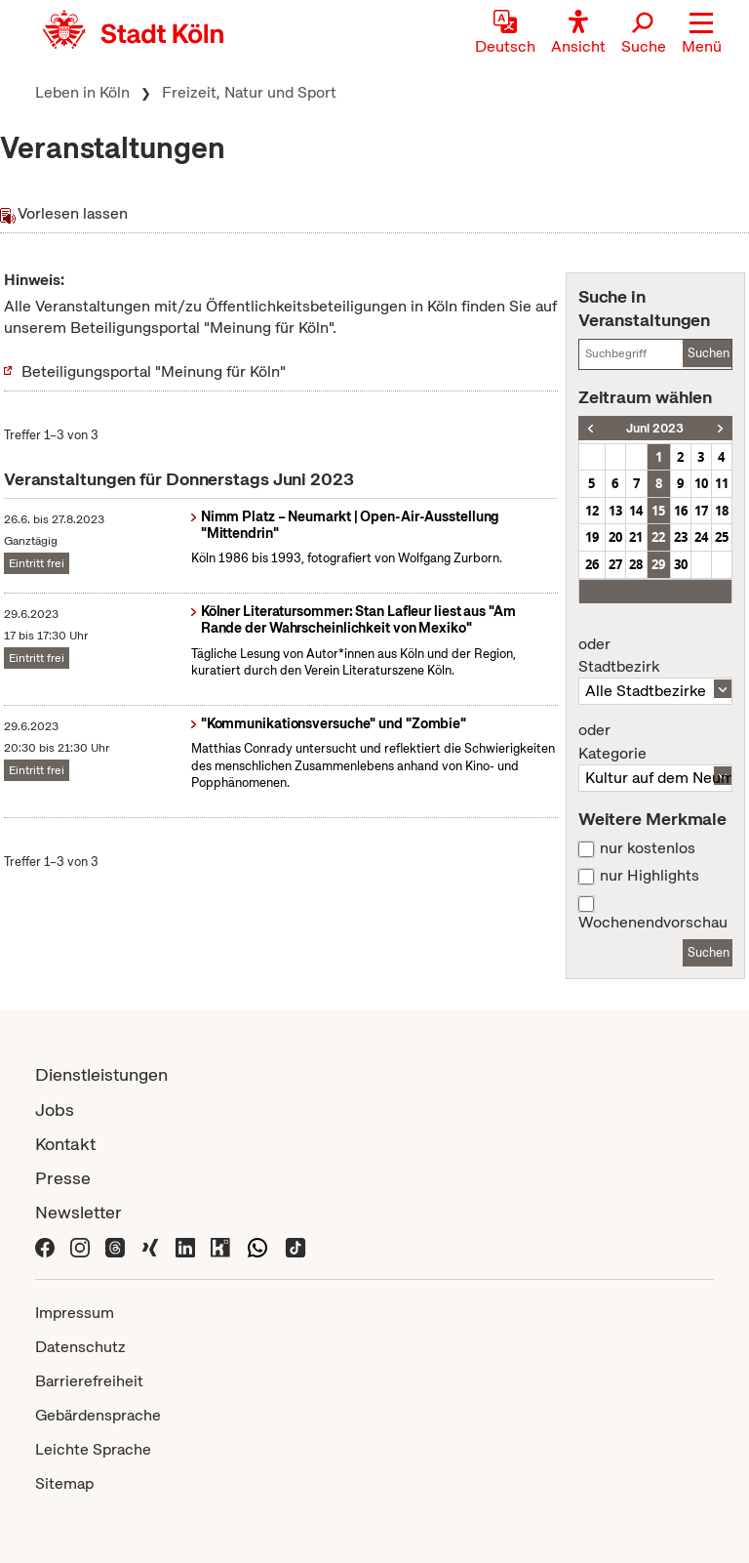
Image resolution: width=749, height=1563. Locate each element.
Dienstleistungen (101, 1074)
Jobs (54, 1109)
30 (681, 564)
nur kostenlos (647, 848)
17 (701, 510)
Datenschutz (80, 1347)
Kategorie (655, 741)
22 (658, 537)
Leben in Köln (82, 92)
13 (615, 510)
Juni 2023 (655, 428)
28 (636, 564)
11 (722, 483)
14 (636, 510)
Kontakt (65, 1143)
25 (722, 537)
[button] (702, 34)
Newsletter (78, 1212)
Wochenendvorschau (653, 922)
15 (658, 510)
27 (615, 564)
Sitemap (64, 1483)
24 (701, 537)
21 (636, 537)
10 (701, 483)
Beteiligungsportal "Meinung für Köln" (153, 371)
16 (681, 510)
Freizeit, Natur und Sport (249, 92)
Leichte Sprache (93, 1449)
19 (592, 537)
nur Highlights (649, 876)
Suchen (708, 353)
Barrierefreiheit (89, 1381)
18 (722, 510)
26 (592, 564)
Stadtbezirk (655, 656)
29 (658, 564)
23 (681, 537)
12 (592, 510)
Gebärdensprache (98, 1415)
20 (615, 537)
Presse (63, 1178)
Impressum (74, 1312)
